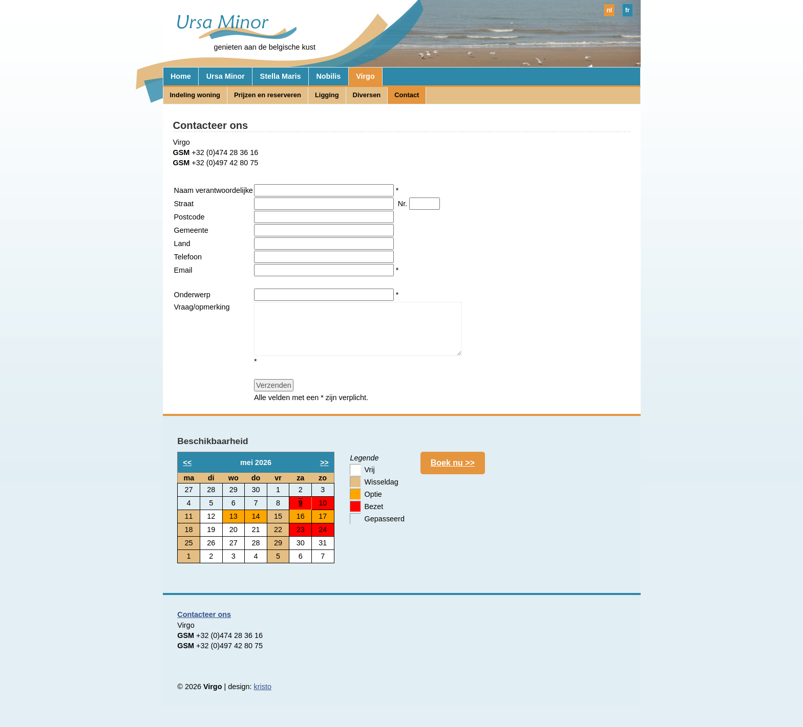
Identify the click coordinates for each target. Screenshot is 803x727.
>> (324, 462)
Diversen (367, 95)
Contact (406, 95)
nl (609, 10)
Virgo (365, 76)
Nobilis (328, 76)
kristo (262, 686)
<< (187, 462)
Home (181, 76)
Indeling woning (195, 95)
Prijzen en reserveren (267, 95)
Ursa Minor (225, 76)
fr (627, 10)
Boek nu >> (453, 462)
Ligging (327, 95)
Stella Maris (280, 76)
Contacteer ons (204, 614)
